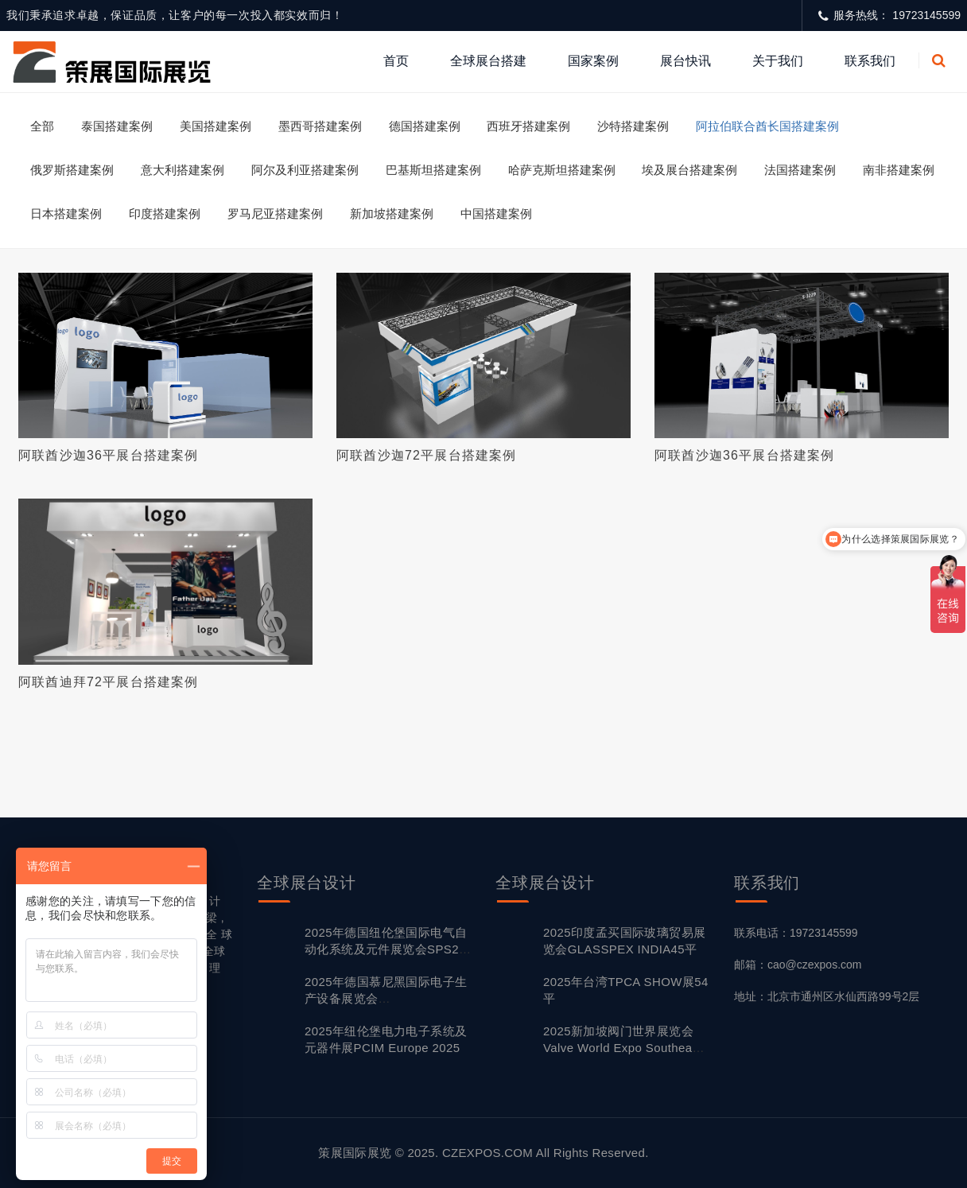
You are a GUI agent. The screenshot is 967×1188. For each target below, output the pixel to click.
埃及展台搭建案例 (689, 170)
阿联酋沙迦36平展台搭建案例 (108, 455)
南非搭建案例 (898, 170)
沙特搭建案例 (633, 126)
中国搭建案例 (496, 213)
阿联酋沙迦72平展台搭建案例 (426, 455)
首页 (396, 61)
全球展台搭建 (488, 61)
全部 (42, 126)
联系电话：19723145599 (796, 932)
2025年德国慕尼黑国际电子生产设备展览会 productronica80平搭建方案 (386, 998)
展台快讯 (685, 61)
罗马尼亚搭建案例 (275, 213)
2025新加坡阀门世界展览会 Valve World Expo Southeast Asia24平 (622, 1047)
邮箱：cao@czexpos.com (797, 964)
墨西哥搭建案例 (320, 126)
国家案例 (593, 61)
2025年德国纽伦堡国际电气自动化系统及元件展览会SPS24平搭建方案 (386, 949)
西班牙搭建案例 (528, 126)
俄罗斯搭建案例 (72, 170)
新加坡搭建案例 (391, 213)
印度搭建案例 (164, 213)
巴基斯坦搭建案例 (433, 170)
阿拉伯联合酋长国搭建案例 (767, 126)
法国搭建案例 (800, 170)
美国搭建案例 (215, 126)
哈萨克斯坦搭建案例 (562, 170)
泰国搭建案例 (117, 126)
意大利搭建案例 (182, 170)
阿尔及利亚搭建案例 (305, 170)
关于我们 (777, 61)
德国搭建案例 (424, 126)
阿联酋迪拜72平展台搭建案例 (108, 682)
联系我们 (870, 61)
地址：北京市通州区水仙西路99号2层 (826, 996)
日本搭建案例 (66, 213)
